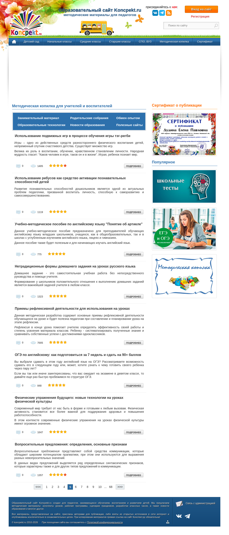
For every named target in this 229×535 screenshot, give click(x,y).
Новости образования (87, 125)
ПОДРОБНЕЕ (133, 166)
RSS (169, 13)
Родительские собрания (89, 118)
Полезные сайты (129, 125)
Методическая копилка (174, 41)
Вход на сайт (201, 9)
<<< (38, 487)
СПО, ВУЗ (145, 41)
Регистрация (200, 16)
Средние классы (90, 41)
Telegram (162, 13)
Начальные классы (59, 41)
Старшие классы (120, 41)
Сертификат (205, 41)
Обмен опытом (128, 118)
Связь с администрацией (200, 503)
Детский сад (31, 41)
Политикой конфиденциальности (105, 522)
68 (111, 487)
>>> (120, 487)
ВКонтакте (155, 13)
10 (100, 487)
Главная (14, 41)
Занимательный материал (38, 118)
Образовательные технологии (41, 125)
